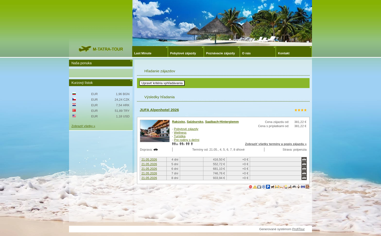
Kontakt (284, 53)
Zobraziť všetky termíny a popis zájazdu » (276, 144)
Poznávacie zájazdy (220, 53)
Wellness (180, 132)
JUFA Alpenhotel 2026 (159, 110)
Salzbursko (195, 121)
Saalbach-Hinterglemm (222, 121)
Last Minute (142, 53)
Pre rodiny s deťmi (186, 140)
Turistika (180, 136)
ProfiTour (298, 229)
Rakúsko (178, 121)
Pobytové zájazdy (183, 53)
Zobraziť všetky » (83, 126)
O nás (246, 53)
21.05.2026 (149, 159)
